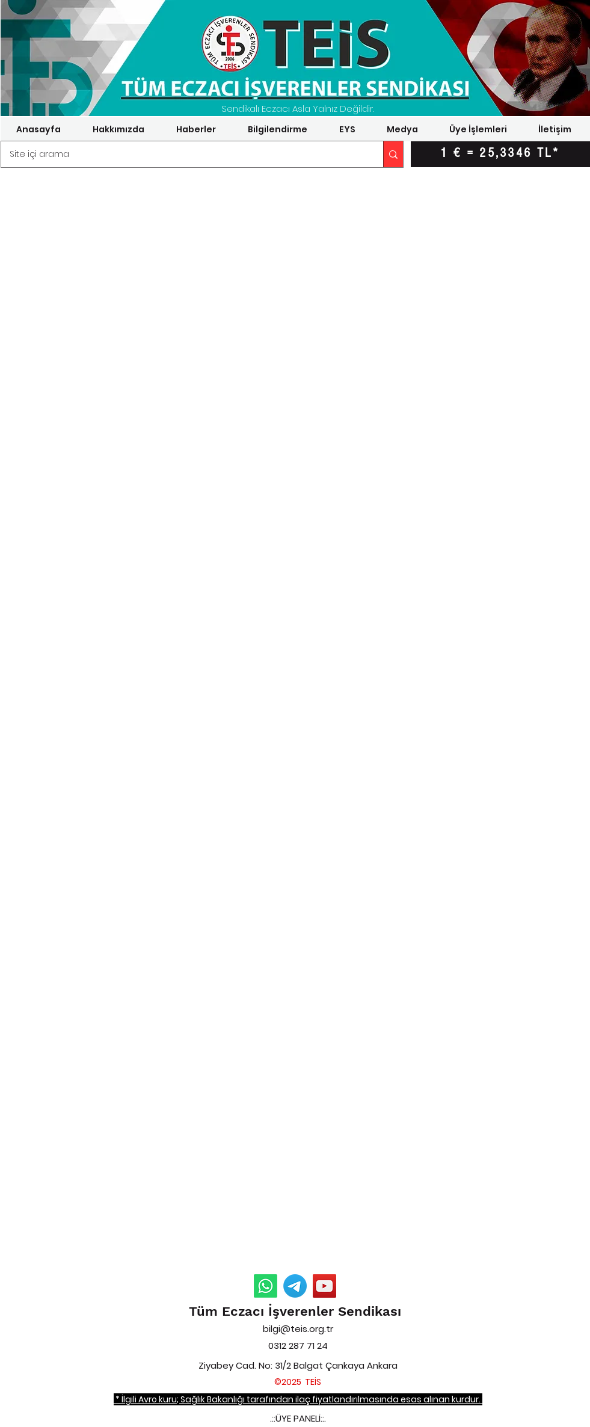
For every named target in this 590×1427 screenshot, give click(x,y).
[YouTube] (324, 1286)
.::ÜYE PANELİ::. (298, 1418)
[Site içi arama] (184, 154)
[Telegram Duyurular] (295, 1286)
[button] (119, 129)
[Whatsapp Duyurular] (265, 1286)
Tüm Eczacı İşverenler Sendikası (295, 1311)
